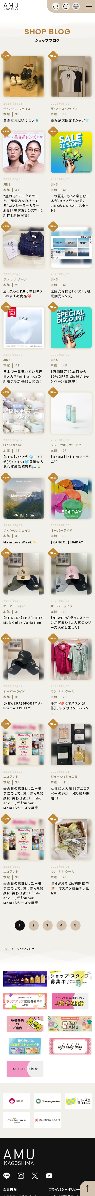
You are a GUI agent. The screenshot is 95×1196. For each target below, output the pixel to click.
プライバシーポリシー (65, 1189)
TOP (6, 949)
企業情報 (10, 1189)
